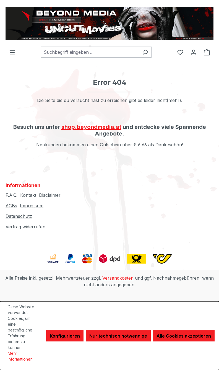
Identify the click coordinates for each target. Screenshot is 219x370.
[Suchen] (145, 52)
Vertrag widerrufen (25, 226)
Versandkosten (118, 278)
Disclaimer (50, 195)
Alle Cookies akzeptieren (184, 336)
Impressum (31, 205)
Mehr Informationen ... (20, 359)
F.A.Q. (11, 195)
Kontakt (28, 195)
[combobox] (90, 52)
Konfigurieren (65, 336)
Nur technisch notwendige (118, 336)
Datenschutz (19, 216)
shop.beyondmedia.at (91, 127)
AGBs (11, 205)
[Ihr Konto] (193, 52)
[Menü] (12, 52)
